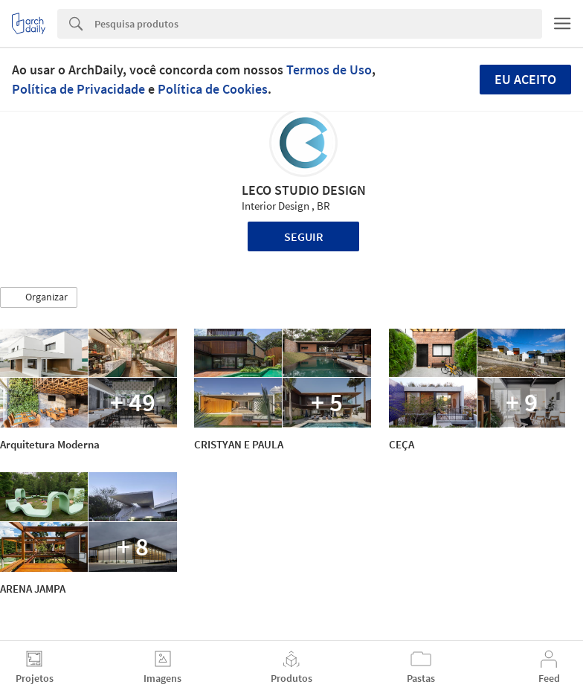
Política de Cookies (213, 88)
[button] (38, 297)
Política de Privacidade (78, 88)
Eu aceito (525, 79)
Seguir (303, 236)
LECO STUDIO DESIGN (304, 190)
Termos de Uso (329, 69)
